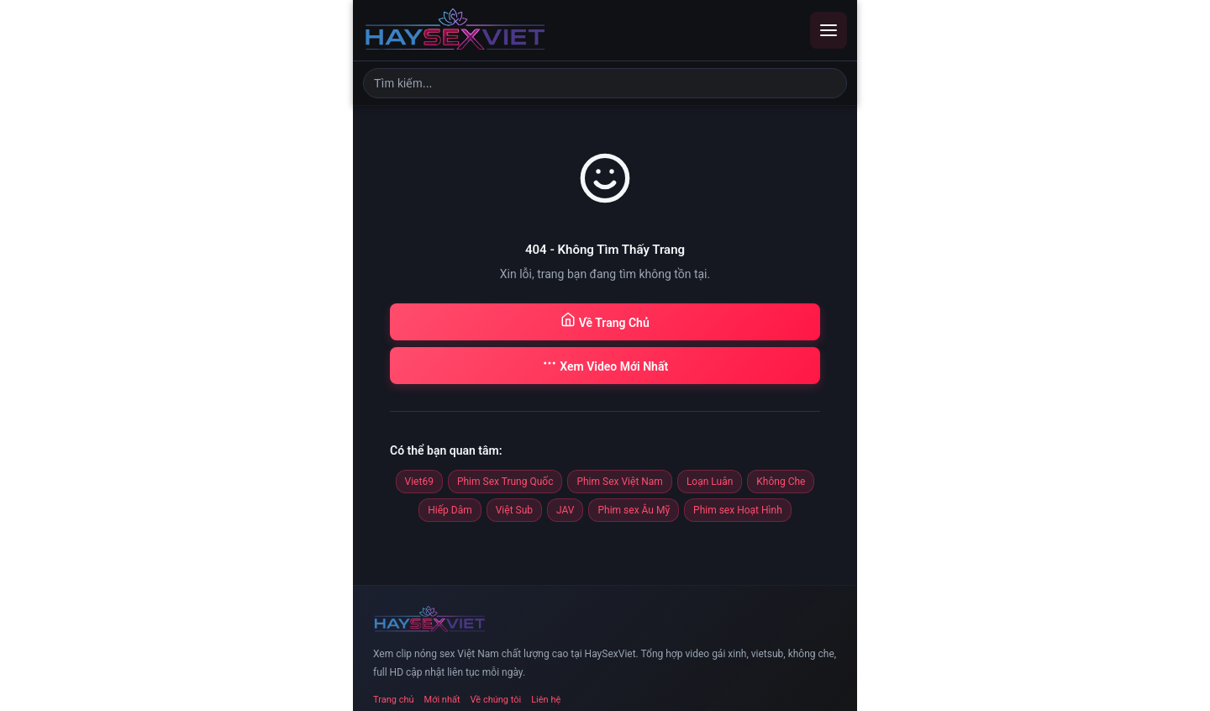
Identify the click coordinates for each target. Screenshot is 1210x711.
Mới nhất (442, 699)
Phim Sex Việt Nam (619, 481)
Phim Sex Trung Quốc (505, 481)
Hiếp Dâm (449, 510)
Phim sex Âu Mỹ (633, 510)
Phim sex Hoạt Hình (737, 510)
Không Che (780, 481)
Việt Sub (514, 510)
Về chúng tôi (496, 699)
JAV (565, 510)
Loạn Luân (710, 481)
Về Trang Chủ (604, 320)
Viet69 (419, 481)
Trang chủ (393, 699)
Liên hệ (545, 699)
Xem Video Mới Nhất (605, 364)
